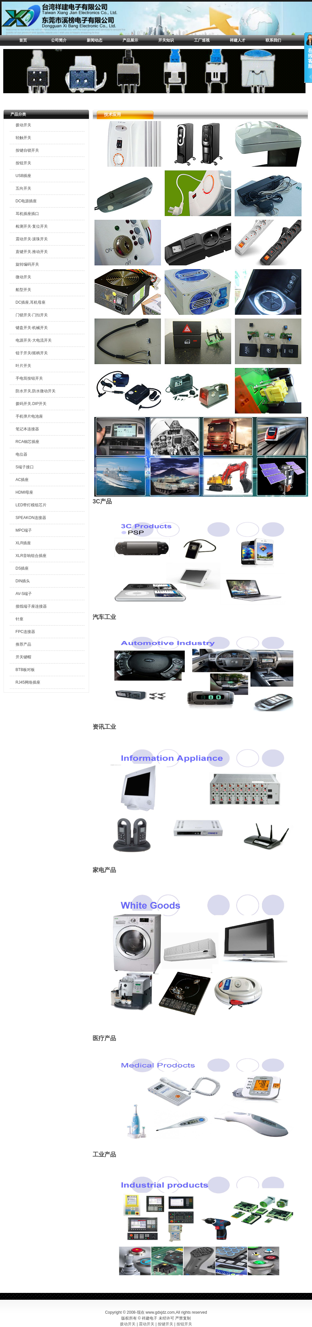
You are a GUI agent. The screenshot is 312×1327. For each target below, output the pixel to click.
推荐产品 (23, 644)
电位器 (21, 454)
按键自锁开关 (27, 150)
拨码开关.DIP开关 (31, 403)
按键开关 (165, 1324)
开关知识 (166, 40)
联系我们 (273, 40)
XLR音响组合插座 (31, 555)
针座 (19, 619)
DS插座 (22, 568)
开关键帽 (23, 657)
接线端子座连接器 (31, 606)
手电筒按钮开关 (29, 378)
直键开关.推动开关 (32, 251)
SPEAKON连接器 (31, 517)
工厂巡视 (202, 40)
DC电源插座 (26, 201)
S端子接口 (25, 467)
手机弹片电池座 (29, 416)
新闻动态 (94, 40)
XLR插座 (23, 543)
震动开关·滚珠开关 (32, 239)
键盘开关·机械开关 (32, 327)
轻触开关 (23, 137)
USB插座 (24, 175)
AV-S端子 (24, 593)
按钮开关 (23, 163)
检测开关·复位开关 (32, 226)
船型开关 (23, 289)
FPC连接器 (25, 631)
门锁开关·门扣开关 (32, 315)
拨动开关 (23, 125)
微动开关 (23, 277)
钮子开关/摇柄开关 (32, 353)
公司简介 (59, 40)
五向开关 (23, 188)
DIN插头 (23, 581)
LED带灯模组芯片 (31, 505)
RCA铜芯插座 (27, 441)
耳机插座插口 (27, 213)
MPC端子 (24, 530)
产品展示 (130, 40)
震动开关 (146, 1324)
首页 (23, 40)
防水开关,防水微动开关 (36, 391)
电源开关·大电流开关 (34, 340)
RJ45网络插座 (28, 682)
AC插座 (22, 479)
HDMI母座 (24, 492)
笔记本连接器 (27, 429)
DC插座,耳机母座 (31, 302)
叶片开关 (23, 365)
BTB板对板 (25, 669)
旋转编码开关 (27, 264)
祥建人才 (237, 40)
